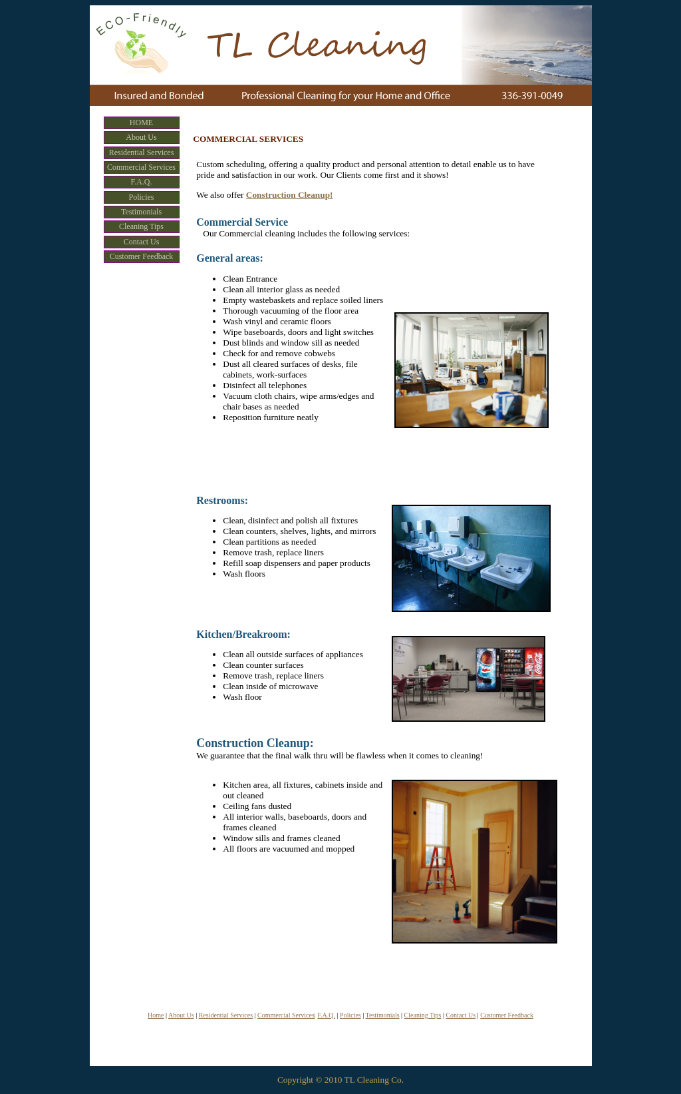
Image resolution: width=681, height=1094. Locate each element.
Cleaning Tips (423, 1015)
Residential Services (226, 1015)
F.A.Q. (326, 1015)
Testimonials (383, 1015)
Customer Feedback (506, 1015)
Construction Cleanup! (289, 195)
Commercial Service (242, 222)
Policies (350, 1015)
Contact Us (461, 1015)
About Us (181, 1015)
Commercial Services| (286, 1015)
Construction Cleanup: (255, 743)
